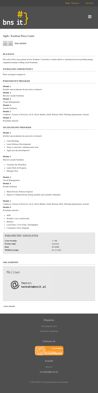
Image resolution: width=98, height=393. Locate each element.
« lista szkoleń (9, 306)
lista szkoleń (20, 43)
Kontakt (90, 3)
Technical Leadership (49, 331)
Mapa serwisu (72, 3)
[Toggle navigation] (89, 17)
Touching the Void (49, 326)
